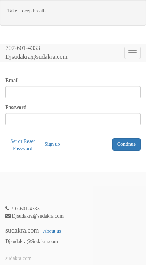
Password (16, 107)
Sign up (52, 144)
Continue (126, 144)
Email (12, 80)
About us (52, 231)
